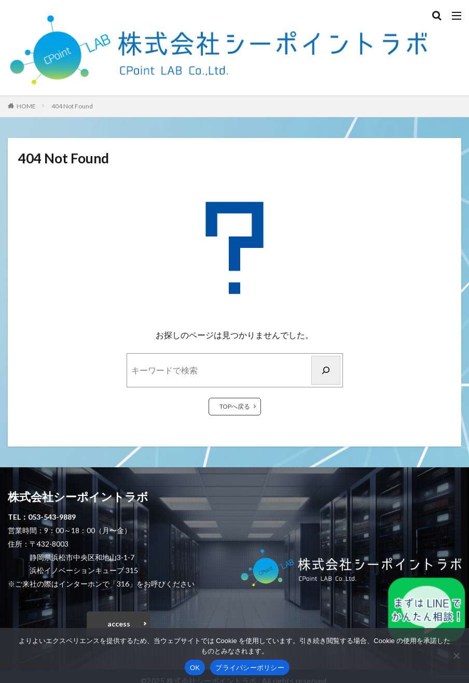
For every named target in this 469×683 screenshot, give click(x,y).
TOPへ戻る (234, 406)
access (118, 623)
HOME (26, 106)
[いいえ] (456, 655)
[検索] (325, 370)
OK (195, 668)
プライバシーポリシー (249, 668)
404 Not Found (72, 106)
